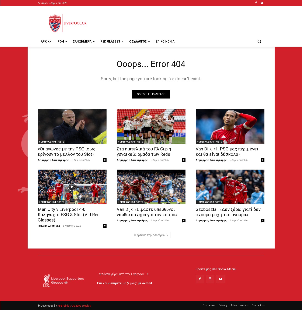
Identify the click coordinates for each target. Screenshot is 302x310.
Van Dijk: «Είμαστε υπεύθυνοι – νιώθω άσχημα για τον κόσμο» (148, 212)
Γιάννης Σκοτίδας (49, 225)
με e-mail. (145, 283)
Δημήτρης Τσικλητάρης (53, 159)
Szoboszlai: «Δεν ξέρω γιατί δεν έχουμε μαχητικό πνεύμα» (228, 212)
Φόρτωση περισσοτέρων (151, 235)
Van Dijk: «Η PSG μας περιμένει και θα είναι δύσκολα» (227, 151)
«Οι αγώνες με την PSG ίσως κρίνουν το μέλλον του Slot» (67, 151)
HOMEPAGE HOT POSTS (51, 141)
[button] (259, 41)
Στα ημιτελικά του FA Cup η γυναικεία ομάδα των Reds (144, 151)
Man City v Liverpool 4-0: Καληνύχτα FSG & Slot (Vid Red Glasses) (69, 215)
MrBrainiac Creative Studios (74, 305)
